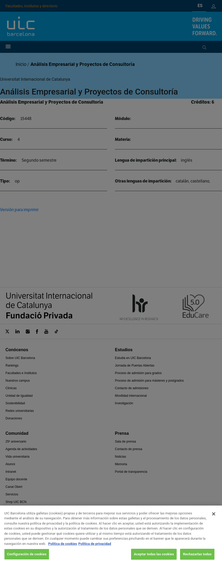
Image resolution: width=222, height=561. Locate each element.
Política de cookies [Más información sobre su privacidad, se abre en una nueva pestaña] (62, 548)
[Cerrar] (213, 518)
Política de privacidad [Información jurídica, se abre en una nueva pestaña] (94, 548)
